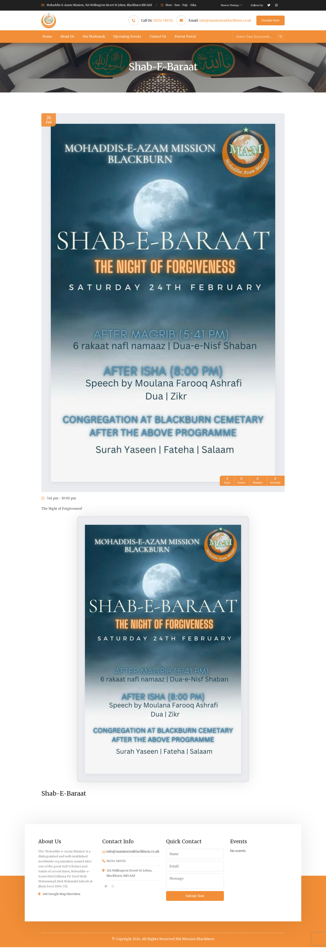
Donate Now (270, 20)
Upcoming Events (127, 36)
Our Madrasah (94, 36)
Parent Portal (185, 36)
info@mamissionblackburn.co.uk (225, 20)
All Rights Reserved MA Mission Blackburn (178, 940)
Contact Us (157, 36)
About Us (67, 36)
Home (47, 36)
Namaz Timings (230, 5)
